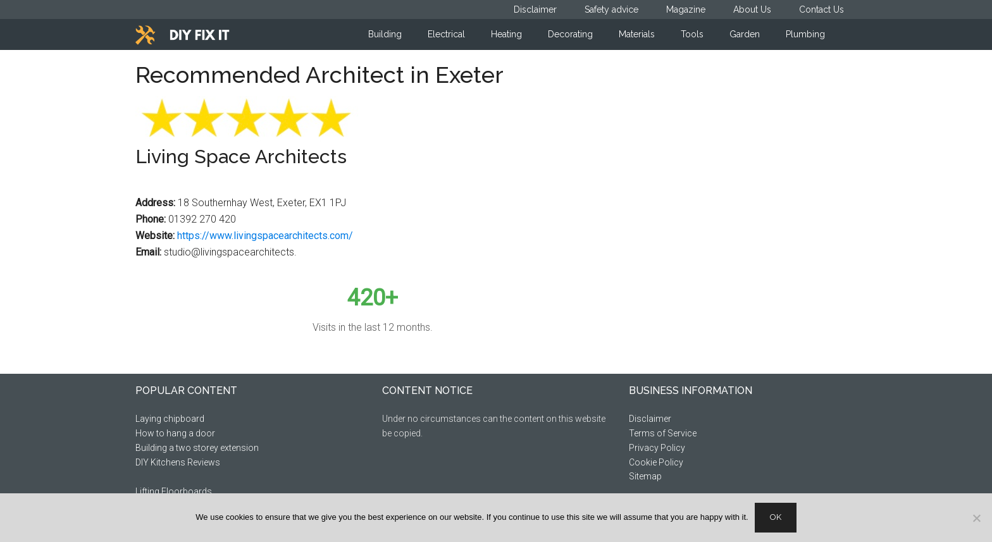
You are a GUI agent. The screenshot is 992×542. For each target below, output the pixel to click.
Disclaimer (650, 419)
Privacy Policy (657, 448)
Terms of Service (663, 433)
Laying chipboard (169, 419)
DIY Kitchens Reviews (177, 462)
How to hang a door (175, 433)
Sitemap (645, 476)
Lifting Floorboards (173, 491)
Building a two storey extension (197, 448)
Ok (775, 517)
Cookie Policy (656, 462)
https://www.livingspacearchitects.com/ (265, 236)
